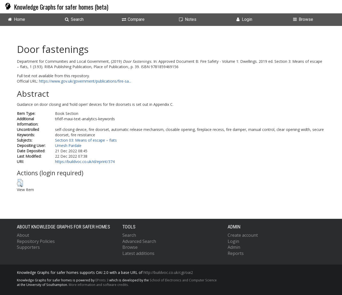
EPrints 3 (101, 280)
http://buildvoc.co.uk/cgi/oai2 (168, 272)
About (23, 235)
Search (129, 235)
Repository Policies (36, 241)
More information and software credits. (99, 284)
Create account (243, 235)
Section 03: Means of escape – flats (86, 140)
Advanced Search (139, 241)
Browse (130, 247)
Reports (236, 253)
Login (233, 241)
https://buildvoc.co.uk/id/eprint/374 (85, 161)
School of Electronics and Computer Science (183, 280)
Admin (234, 247)
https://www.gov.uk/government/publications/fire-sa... (85, 81)
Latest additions (138, 253)
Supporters (28, 247)
